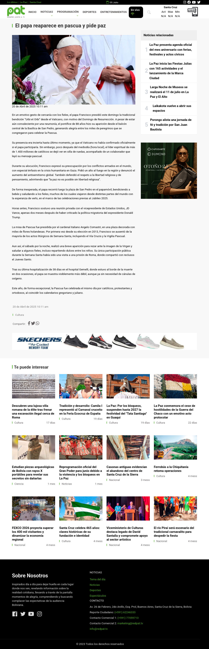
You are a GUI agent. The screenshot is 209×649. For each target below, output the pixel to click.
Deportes (89, 11)
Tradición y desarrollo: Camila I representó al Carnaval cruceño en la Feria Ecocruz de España (80, 409)
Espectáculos (98, 595)
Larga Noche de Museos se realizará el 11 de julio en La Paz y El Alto (169, 92)
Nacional (114, 479)
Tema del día (97, 579)
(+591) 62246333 (125, 612)
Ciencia (18, 483)
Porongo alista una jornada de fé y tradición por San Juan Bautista (171, 124)
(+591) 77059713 (127, 617)
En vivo (135, 12)
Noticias (47, 11)
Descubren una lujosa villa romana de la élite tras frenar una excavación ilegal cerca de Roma (33, 411)
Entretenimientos (113, 11)
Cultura (19, 314)
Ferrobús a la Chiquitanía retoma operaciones (171, 469)
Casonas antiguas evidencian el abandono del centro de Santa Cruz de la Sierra (127, 471)
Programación (68, 11)
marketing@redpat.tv (130, 623)
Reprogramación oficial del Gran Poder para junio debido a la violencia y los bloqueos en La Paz (80, 472)
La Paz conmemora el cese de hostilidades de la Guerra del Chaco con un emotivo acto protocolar (174, 411)
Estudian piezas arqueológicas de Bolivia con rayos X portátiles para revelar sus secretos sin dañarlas (33, 472)
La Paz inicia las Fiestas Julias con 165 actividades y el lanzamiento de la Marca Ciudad (170, 71)
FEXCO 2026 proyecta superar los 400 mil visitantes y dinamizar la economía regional (32, 533)
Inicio (32, 11)
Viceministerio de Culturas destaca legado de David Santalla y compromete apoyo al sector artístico (127, 533)
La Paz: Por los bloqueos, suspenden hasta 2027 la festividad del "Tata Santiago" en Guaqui (127, 411)
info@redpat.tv (99, 628)
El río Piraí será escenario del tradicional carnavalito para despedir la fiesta (174, 532)
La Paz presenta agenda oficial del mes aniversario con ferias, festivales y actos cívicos (170, 49)
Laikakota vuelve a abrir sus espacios (172, 108)
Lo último (12, 2)
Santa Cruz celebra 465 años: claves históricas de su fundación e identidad (79, 532)
